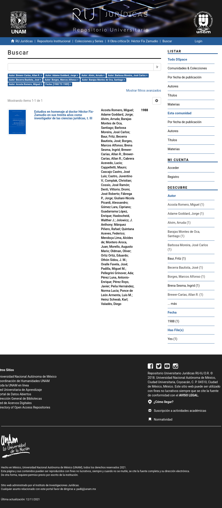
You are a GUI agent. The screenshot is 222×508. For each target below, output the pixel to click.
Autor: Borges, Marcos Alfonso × (61, 79)
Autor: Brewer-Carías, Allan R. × (25, 75)
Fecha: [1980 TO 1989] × (58, 84)
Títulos (172, 95)
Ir (157, 67)
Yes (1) (172, 339)
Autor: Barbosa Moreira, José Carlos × (127, 75)
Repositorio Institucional (53, 41)
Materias (174, 104)
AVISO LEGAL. (189, 395)
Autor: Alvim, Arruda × (93, 75)
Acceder (173, 168)
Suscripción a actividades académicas (177, 410)
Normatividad (160, 419)
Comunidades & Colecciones (187, 68)
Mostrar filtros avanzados (143, 90)
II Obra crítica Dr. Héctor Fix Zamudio (133, 41)
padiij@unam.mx (86, 489)
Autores (173, 86)
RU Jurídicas (24, 41)
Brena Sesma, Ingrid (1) (184, 285)
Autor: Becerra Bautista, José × (25, 79)
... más (172, 303)
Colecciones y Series (89, 41)
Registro (173, 177)
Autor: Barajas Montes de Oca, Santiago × (103, 79)
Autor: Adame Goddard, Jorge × (61, 75)
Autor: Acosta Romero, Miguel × (25, 84)
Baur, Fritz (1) (177, 258)
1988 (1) (173, 321)
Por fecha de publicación (185, 77)
